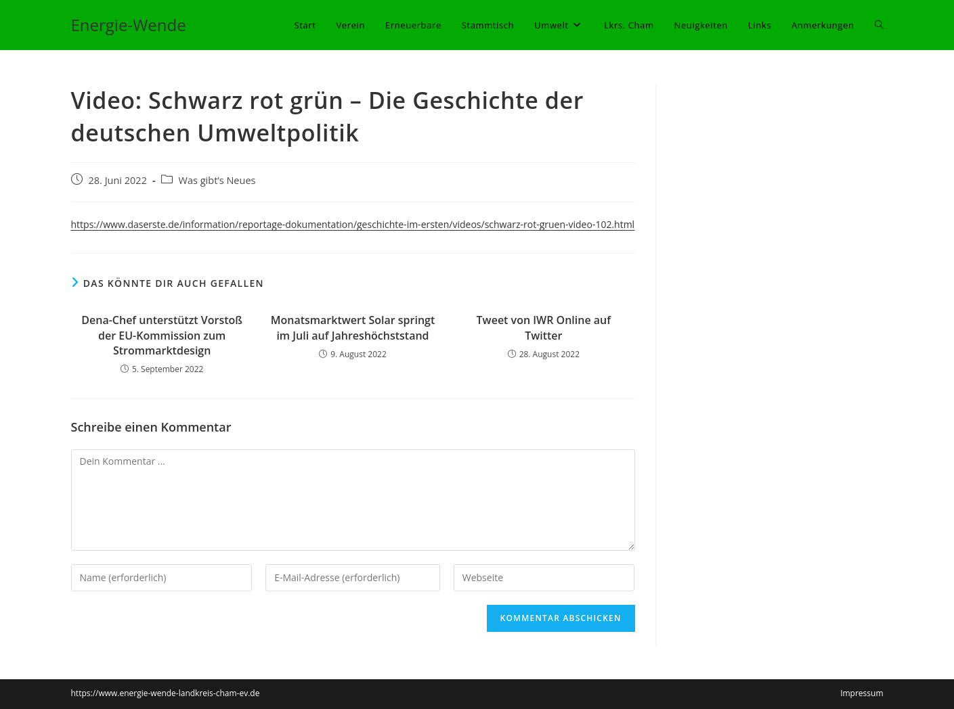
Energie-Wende (128, 25)
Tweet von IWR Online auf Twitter (544, 327)
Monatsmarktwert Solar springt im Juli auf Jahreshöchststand (353, 327)
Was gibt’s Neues (217, 180)
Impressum (861, 693)
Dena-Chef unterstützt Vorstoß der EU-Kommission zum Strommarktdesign (161, 335)
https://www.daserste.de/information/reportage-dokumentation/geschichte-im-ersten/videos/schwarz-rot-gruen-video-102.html (353, 224)
